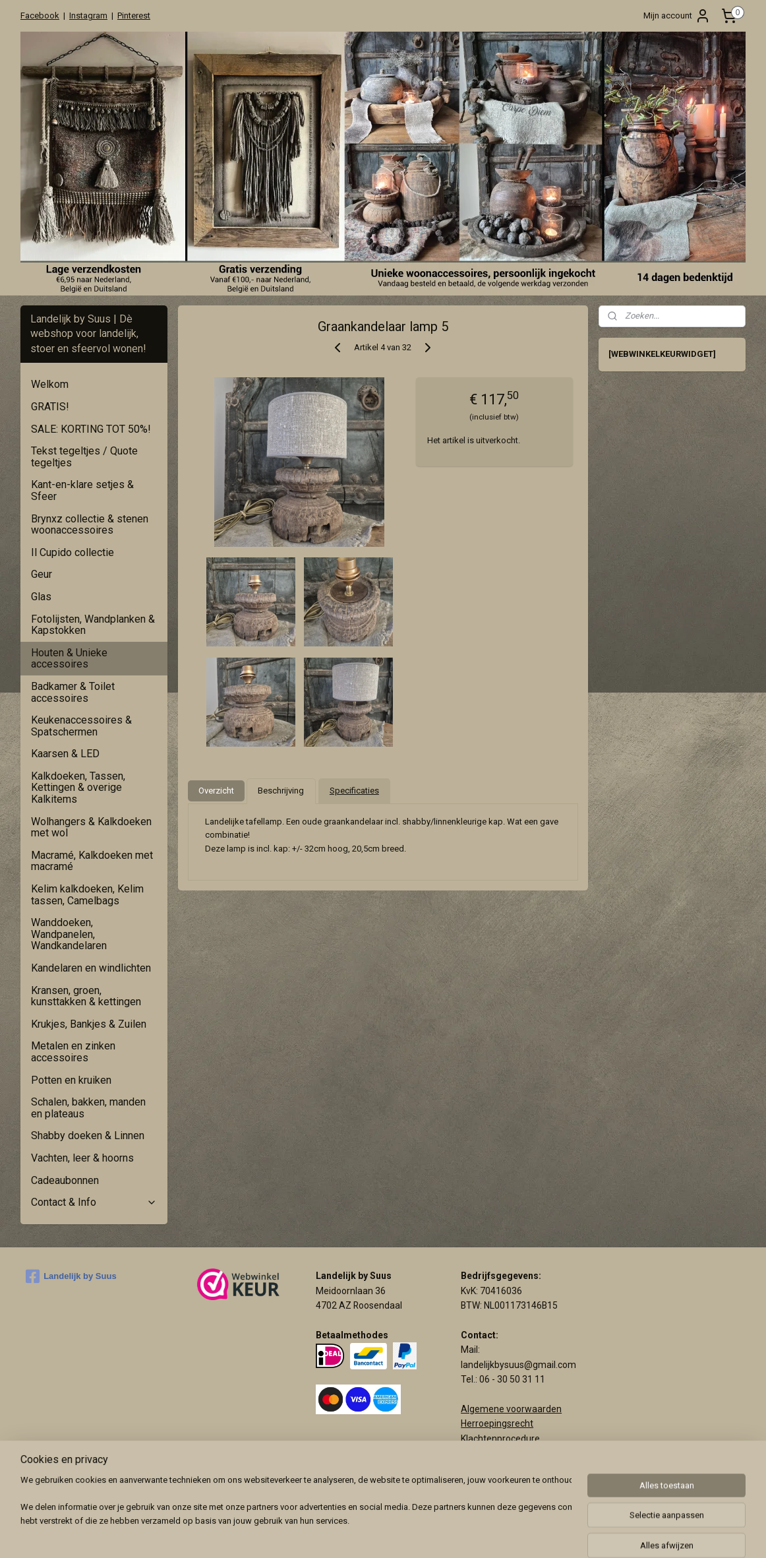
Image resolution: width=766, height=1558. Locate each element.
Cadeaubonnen (65, 1180)
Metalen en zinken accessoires (73, 1052)
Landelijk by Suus (71, 1276)
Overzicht (216, 790)
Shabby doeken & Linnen (87, 1135)
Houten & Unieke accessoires (69, 658)
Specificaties (354, 790)
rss (462, 1534)
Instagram (88, 15)
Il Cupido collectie (72, 552)
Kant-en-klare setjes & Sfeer (82, 490)
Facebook (39, 15)
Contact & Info (94, 1202)
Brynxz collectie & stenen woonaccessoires (89, 525)
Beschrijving (281, 790)
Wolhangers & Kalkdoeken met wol (91, 827)
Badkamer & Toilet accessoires (73, 692)
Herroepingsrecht (497, 1423)
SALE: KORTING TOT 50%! (91, 429)
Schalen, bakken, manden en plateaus (88, 1108)
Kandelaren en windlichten (91, 968)
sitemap (437, 1534)
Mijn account (677, 16)
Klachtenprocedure (500, 1438)
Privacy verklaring (497, 1453)
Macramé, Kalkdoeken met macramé (92, 861)
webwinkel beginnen (510, 1534)
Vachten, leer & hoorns (82, 1158)
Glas (41, 596)
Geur (41, 574)
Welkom (50, 384)
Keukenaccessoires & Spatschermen (81, 726)
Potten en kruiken (71, 1080)
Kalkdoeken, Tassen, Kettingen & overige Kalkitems (78, 787)
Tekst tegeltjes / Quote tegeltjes (84, 457)
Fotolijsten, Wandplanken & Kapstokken (93, 625)
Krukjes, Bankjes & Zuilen (88, 1024)
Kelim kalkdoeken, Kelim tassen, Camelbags (87, 895)
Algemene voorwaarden (511, 1409)
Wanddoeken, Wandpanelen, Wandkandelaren (69, 934)
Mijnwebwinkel (622, 1534)
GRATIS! (50, 406)
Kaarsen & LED (65, 753)
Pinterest (133, 15)
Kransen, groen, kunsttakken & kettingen (86, 996)
